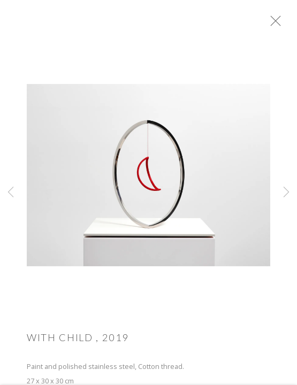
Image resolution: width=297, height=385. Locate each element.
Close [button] (282, 24)
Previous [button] (10, 192)
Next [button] (286, 192)
